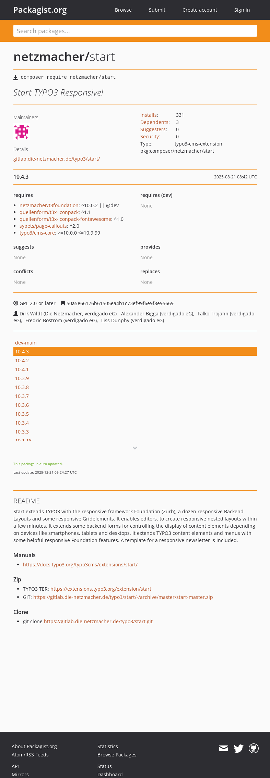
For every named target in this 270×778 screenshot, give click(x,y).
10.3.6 (22, 405)
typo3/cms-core (37, 232)
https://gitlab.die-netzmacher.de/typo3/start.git (98, 621)
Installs (148, 115)
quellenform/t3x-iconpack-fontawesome (65, 219)
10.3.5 (22, 414)
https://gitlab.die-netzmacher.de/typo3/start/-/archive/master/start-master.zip (123, 597)
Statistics (107, 746)
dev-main (26, 342)
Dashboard (110, 774)
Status (104, 766)
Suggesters (153, 129)
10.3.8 (22, 387)
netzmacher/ (51, 56)
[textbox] (135, 31)
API (15, 766)
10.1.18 (23, 440)
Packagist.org (40, 9)
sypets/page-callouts (43, 226)
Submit (157, 10)
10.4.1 (22, 369)
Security (149, 136)
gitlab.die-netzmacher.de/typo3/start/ (56, 158)
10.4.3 (22, 351)
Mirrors (20, 774)
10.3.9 (22, 378)
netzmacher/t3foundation (49, 205)
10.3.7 (22, 396)
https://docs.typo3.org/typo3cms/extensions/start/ (80, 564)
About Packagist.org (34, 746)
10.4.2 (22, 360)
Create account (200, 10)
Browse (123, 10)
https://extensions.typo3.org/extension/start (100, 589)
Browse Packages (117, 754)
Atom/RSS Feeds (30, 754)
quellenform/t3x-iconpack (49, 212)
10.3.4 (22, 422)
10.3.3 (22, 431)
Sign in (242, 10)
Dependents (154, 122)
